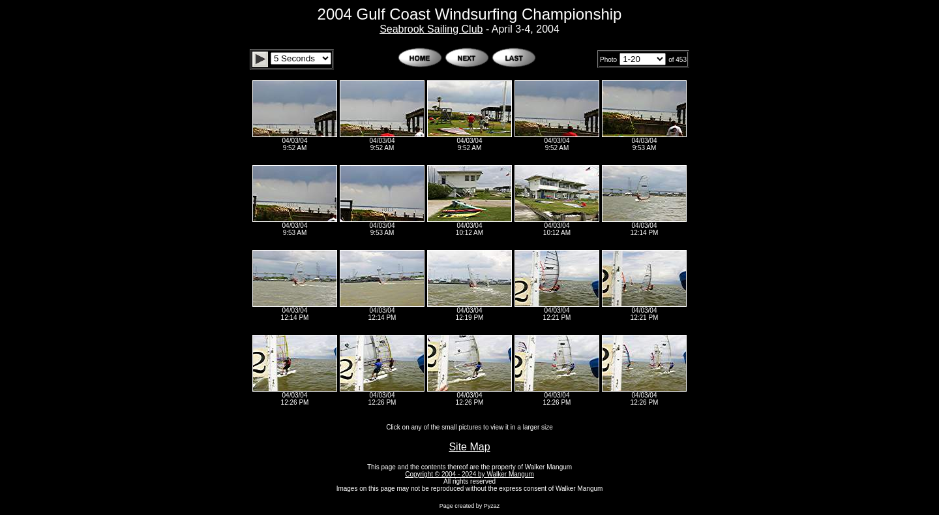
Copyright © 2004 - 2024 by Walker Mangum (469, 474)
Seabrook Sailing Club (431, 29)
